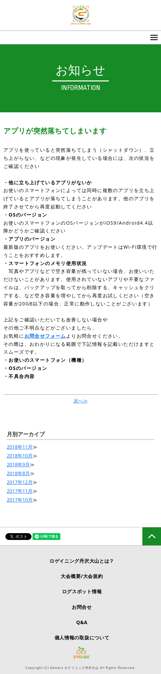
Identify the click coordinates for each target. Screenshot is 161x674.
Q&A (81, 622)
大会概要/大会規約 (82, 576)
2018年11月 (20, 447)
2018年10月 (20, 455)
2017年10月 (20, 500)
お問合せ (82, 607)
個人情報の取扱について (82, 637)
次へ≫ (81, 400)
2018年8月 (18, 473)
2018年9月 (18, 464)
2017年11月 (20, 491)
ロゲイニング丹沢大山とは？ (81, 561)
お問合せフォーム (45, 336)
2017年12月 (20, 482)
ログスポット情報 (82, 591)
